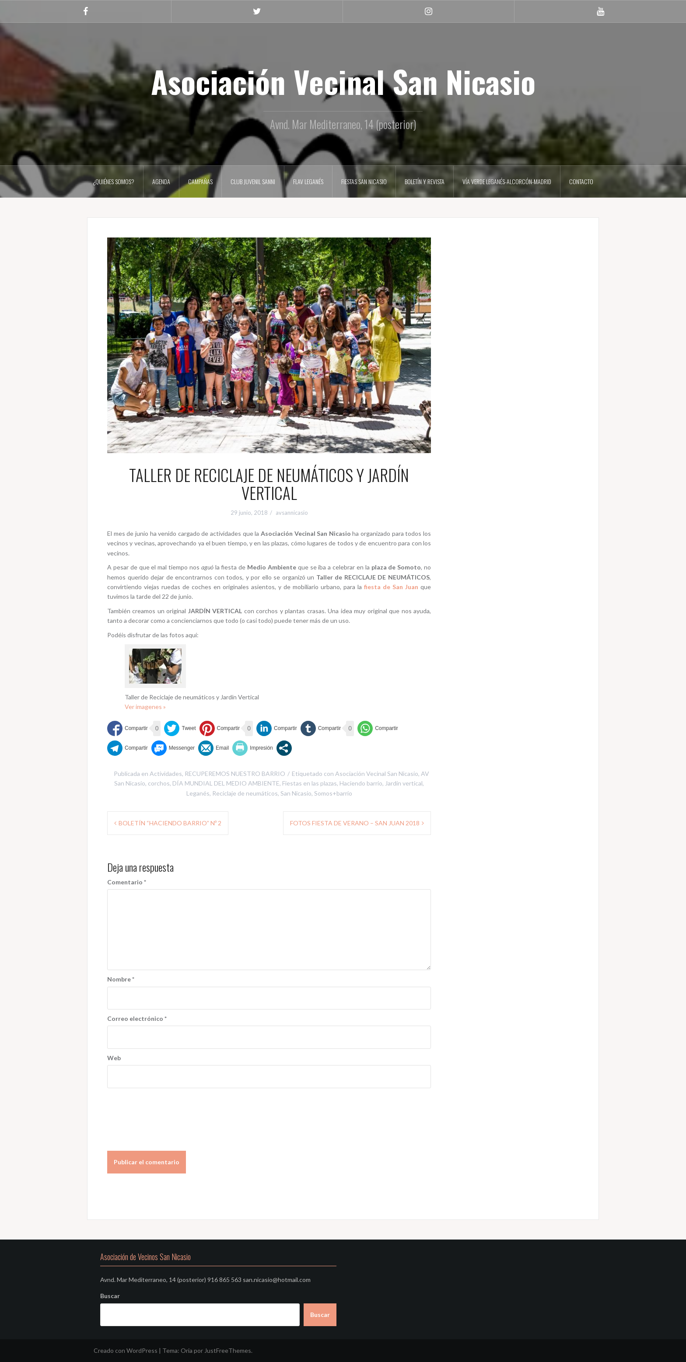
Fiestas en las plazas (309, 783)
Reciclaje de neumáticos (245, 793)
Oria (186, 1350)
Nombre (120, 979)
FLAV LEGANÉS (308, 181)
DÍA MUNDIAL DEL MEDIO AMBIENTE (226, 783)
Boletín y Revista (424, 181)
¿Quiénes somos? (113, 181)
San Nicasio (296, 793)
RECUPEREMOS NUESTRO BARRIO (235, 773)
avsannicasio (292, 512)
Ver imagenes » (145, 706)
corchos (159, 783)
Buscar (110, 1295)
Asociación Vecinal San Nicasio (343, 81)
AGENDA (161, 181)
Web (114, 1058)
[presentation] (173, 1114)
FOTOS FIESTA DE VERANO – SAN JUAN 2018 (355, 823)
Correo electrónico (137, 1018)
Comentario (126, 882)
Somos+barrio (333, 793)
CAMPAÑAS (200, 181)
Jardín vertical (404, 783)
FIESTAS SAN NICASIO (364, 181)
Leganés (198, 793)
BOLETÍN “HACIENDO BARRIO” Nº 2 (170, 823)
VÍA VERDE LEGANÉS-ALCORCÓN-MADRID (506, 181)
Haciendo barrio (361, 783)
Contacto (581, 181)
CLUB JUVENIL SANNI (253, 181)
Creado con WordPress (126, 1350)
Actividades (166, 773)
